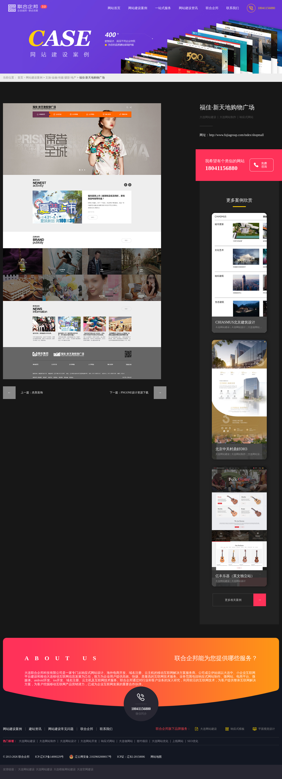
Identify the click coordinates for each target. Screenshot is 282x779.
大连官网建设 (85, 769)
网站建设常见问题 (61, 729)
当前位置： (10, 77)
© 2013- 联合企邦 (16, 756)
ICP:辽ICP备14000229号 (49, 756)
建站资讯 (35, 729)
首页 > (22, 77)
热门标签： (10, 741)
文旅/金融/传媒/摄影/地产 (61, 77)
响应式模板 (237, 728)
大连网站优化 (160, 741)
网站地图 (156, 756)
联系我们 (106, 729)
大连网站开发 (88, 741)
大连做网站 (126, 741)
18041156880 (141, 709)
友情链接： (10, 769)
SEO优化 (192, 741)
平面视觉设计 (266, 728)
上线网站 (177, 741)
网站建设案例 (34, 77)
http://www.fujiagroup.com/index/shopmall (236, 135)
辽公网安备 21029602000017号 (90, 757)
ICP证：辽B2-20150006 (131, 756)
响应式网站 (246, 117)
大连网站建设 (208, 117)
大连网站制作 (228, 117)
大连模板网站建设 (65, 769)
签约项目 (142, 741)
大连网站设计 (68, 741)
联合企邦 (86, 729)
